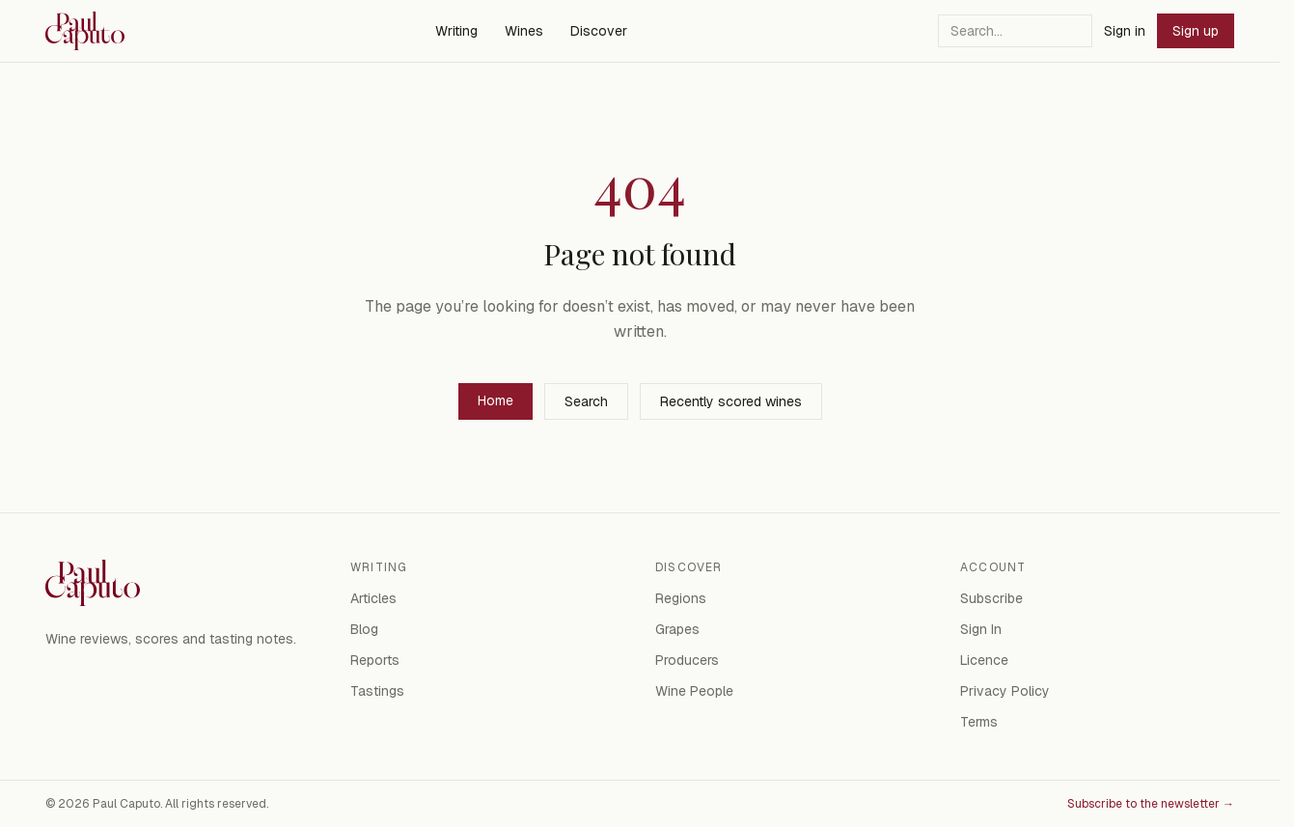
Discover (598, 31)
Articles (373, 598)
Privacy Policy (1005, 691)
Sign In (981, 629)
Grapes (677, 629)
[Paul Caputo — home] (84, 31)
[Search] (1015, 30)
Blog (364, 629)
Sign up (1195, 31)
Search (586, 401)
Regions (680, 598)
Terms (979, 722)
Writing (456, 31)
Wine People (694, 691)
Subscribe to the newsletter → (1150, 804)
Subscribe (991, 598)
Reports (374, 660)
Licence (984, 660)
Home (495, 400)
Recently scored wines (731, 401)
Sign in (1124, 31)
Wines (524, 31)
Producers (687, 660)
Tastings (377, 691)
